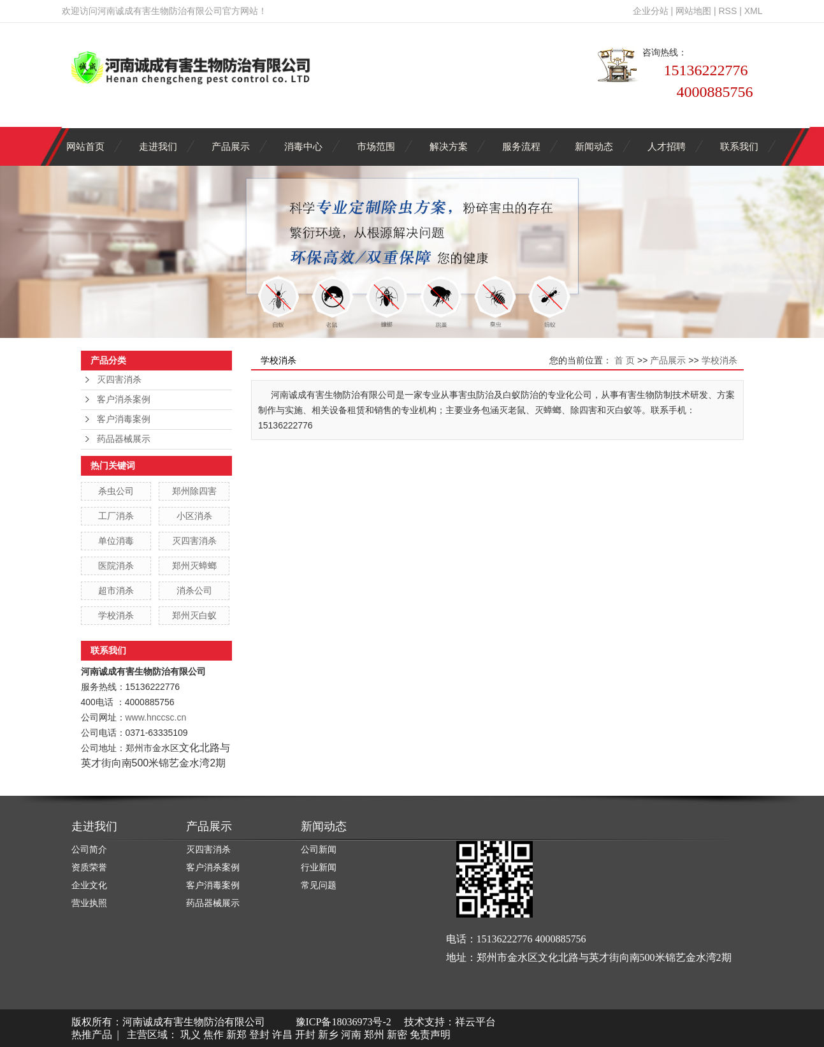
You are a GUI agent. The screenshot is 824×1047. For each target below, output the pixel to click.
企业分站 (651, 11)
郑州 (374, 1034)
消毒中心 (303, 146)
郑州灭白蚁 (194, 615)
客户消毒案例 (123, 419)
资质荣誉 (89, 867)
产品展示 (231, 146)
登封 (259, 1034)
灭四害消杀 (119, 379)
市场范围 (376, 146)
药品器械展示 (123, 439)
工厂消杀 (116, 516)
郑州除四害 (194, 491)
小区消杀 (194, 516)
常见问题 (318, 885)
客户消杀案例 (123, 399)
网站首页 (85, 146)
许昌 (282, 1034)
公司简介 (89, 849)
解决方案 (449, 146)
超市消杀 (116, 590)
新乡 (328, 1034)
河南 (351, 1034)
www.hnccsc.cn (156, 717)
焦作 (213, 1034)
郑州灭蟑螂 (194, 565)
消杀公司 (194, 590)
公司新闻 (318, 849)
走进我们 (158, 146)
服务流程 (521, 146)
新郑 (236, 1034)
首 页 (624, 360)
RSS (727, 11)
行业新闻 (318, 867)
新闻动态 (594, 146)
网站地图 (693, 11)
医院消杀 (116, 565)
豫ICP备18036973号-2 (343, 1021)
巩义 (190, 1034)
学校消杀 (116, 615)
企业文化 (89, 885)
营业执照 (89, 903)
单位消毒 (116, 541)
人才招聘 (666, 146)
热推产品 (91, 1034)
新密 (397, 1034)
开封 (305, 1034)
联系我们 (739, 146)
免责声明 (430, 1034)
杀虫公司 (116, 491)
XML (753, 11)
